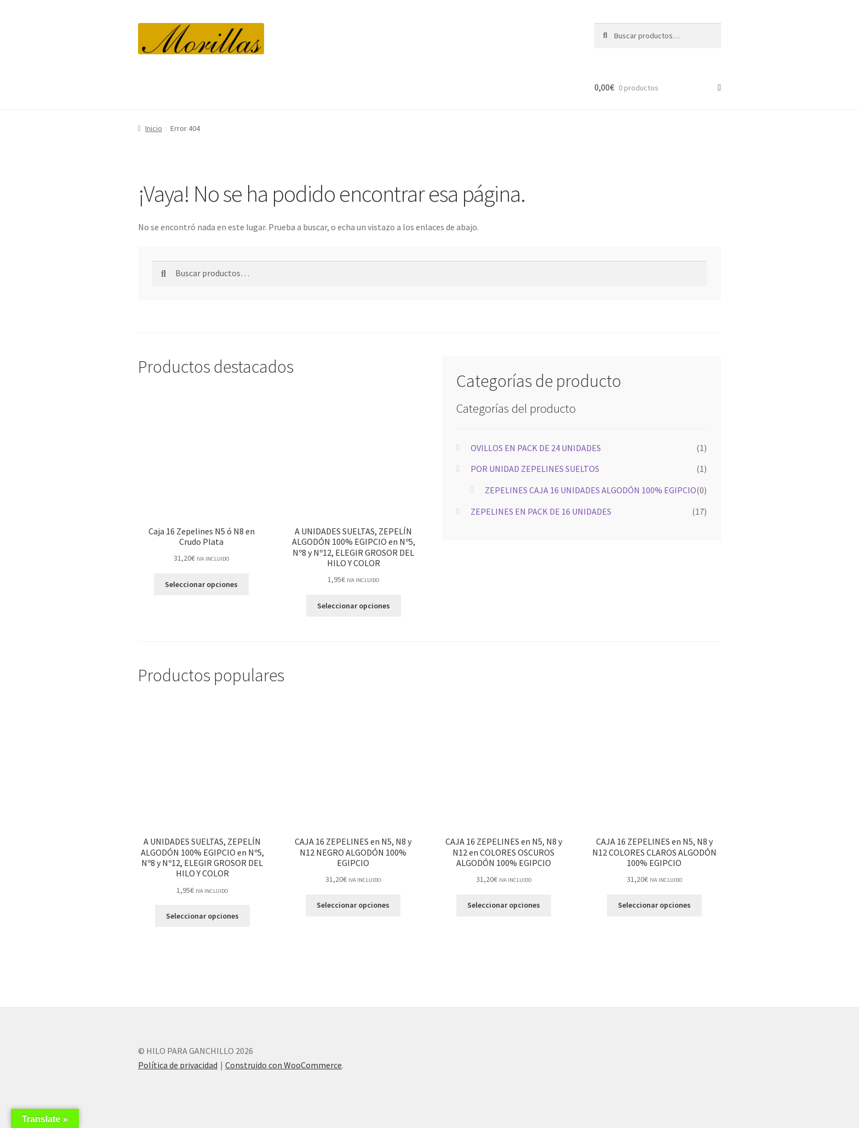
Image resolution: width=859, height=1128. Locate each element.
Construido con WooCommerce (283, 1064)
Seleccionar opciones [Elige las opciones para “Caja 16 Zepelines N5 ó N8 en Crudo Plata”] (201, 584)
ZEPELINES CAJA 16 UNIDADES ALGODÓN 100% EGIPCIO (590, 490)
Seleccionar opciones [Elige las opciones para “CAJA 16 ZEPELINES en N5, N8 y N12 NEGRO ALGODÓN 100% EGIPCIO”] (353, 905)
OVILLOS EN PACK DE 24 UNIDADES (536, 447)
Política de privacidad (177, 1064)
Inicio (153, 128)
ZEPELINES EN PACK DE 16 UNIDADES (541, 511)
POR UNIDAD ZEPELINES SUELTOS (535, 468)
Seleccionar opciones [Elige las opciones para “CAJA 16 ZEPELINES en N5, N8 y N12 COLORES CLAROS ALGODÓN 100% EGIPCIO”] (654, 905)
